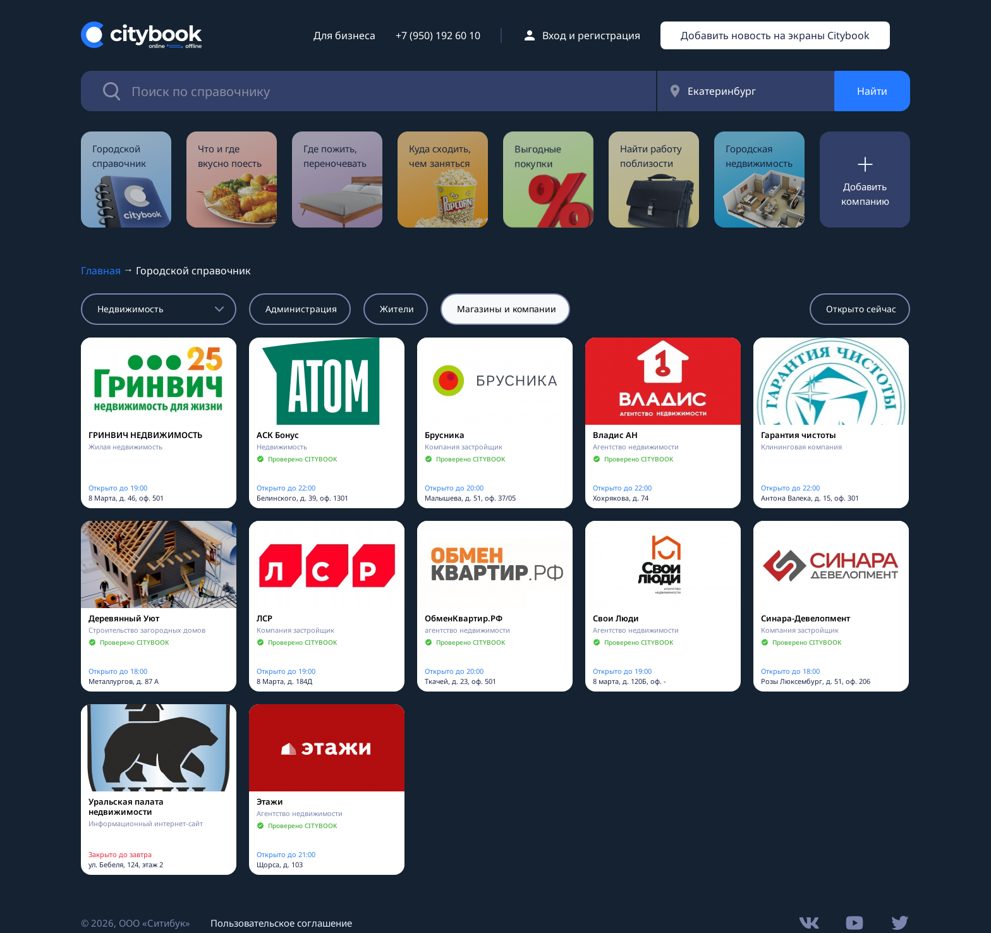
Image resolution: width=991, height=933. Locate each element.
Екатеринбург (722, 91)
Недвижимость (130, 309)
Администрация (301, 309)
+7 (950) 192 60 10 (438, 35)
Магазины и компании (506, 309)
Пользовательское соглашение (281, 923)
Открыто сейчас (861, 309)
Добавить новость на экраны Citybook (775, 35)
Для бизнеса (344, 35)
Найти (872, 91)
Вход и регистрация (591, 35)
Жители (397, 309)
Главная (101, 270)
